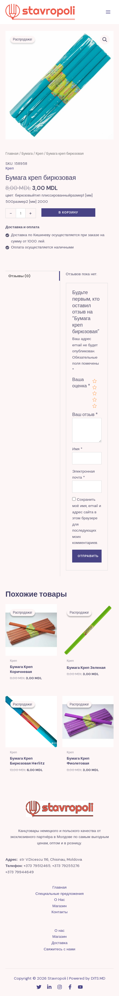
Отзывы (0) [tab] (19, 275)
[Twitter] (38, 987)
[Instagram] (59, 987)
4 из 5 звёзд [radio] (94, 399)
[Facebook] (70, 987)
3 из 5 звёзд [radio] (94, 393)
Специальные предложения (59, 893)
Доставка (59, 942)
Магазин (59, 905)
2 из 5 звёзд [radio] (94, 387)
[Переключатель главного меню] (108, 12)
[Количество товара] (21, 213)
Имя (77, 448)
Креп (39, 153)
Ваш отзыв (85, 414)
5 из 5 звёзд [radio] (94, 406)
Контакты (59, 911)
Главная (12, 153)
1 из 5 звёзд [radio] (94, 381)
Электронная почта (83, 474)
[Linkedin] (49, 987)
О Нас (59, 899)
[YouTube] (80, 987)
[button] (105, 40)
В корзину (68, 212)
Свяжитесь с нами (59, 949)
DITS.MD (98, 978)
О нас (59, 930)
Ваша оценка (81, 383)
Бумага (27, 153)
